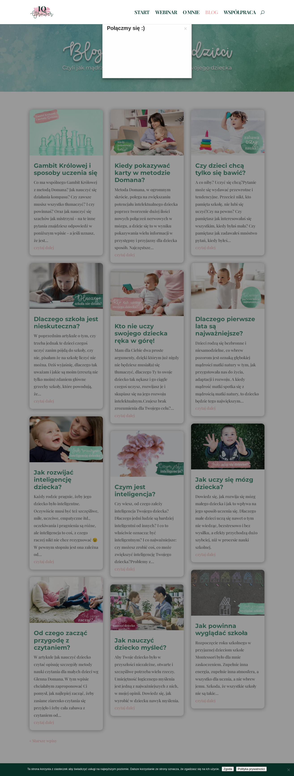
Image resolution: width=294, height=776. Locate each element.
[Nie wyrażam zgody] (288, 770)
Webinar (166, 13)
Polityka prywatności (251, 769)
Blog (211, 13)
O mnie (191, 13)
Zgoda (228, 769)
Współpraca (240, 13)
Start (141, 13)
